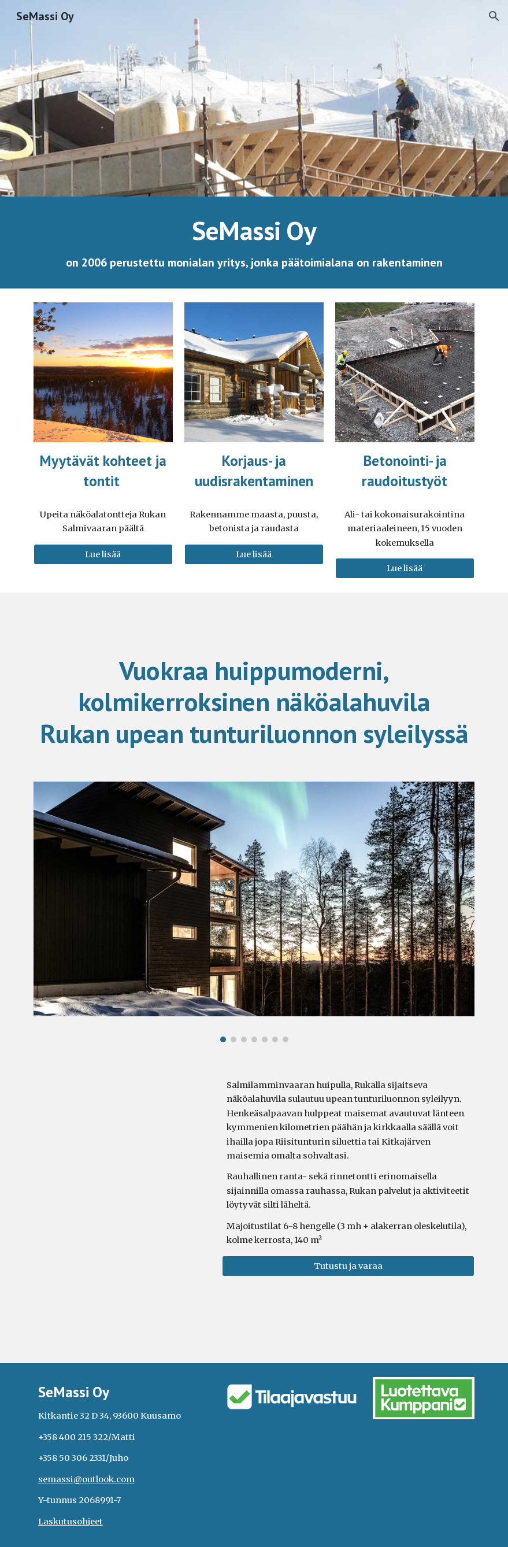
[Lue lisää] (103, 554)
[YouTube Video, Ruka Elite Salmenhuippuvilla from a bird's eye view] (122, 1120)
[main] (254, 242)
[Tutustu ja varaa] (348, 1265)
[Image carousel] (254, 912)
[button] (494, 16)
